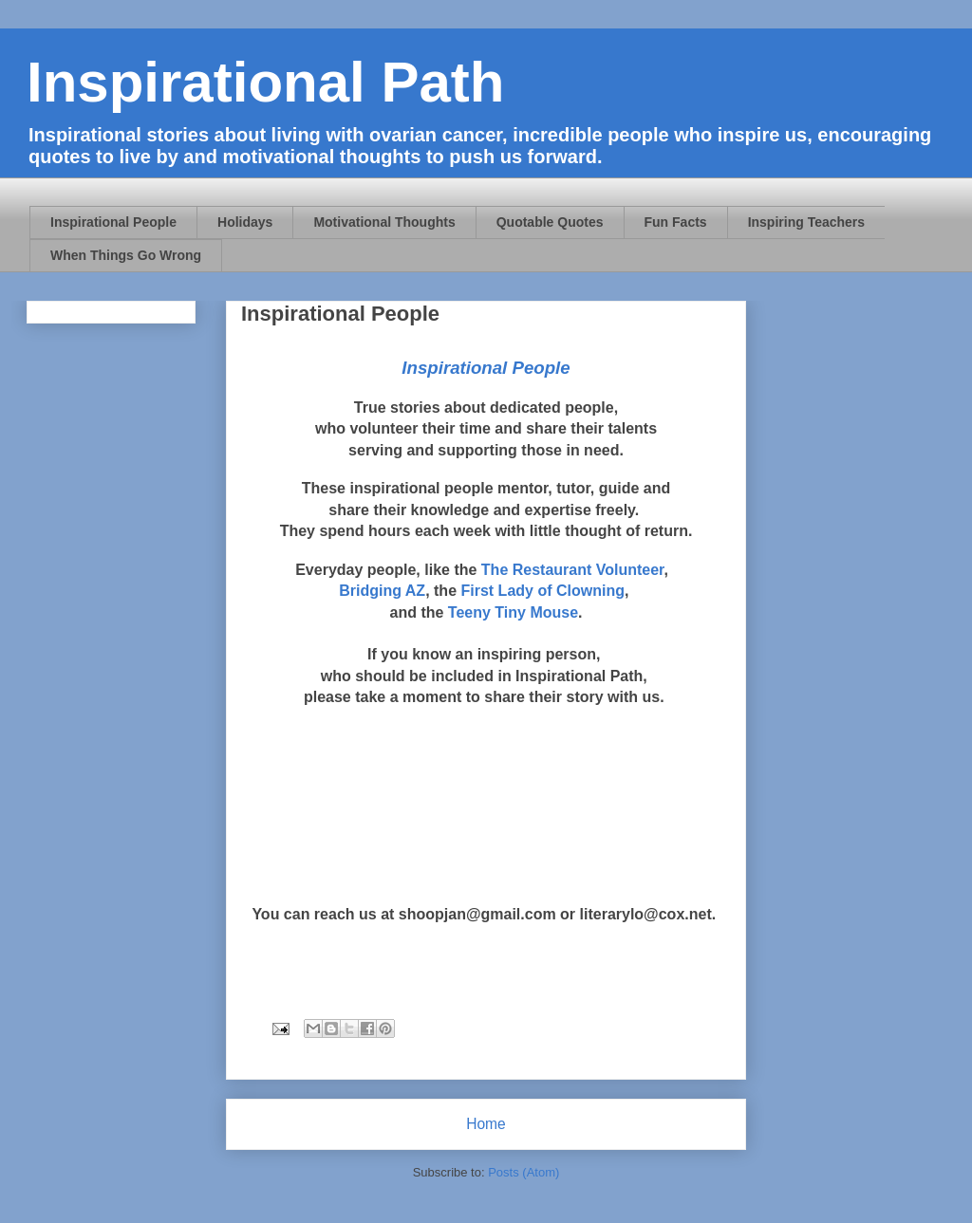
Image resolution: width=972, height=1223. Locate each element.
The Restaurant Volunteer (572, 570)
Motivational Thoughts (384, 222)
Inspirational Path (265, 82)
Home (486, 1124)
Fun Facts (676, 222)
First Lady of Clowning (542, 591)
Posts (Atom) (523, 1172)
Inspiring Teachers (806, 222)
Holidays (244, 222)
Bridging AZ (382, 591)
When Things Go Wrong (125, 255)
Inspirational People (113, 222)
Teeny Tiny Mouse (513, 612)
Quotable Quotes (550, 222)
